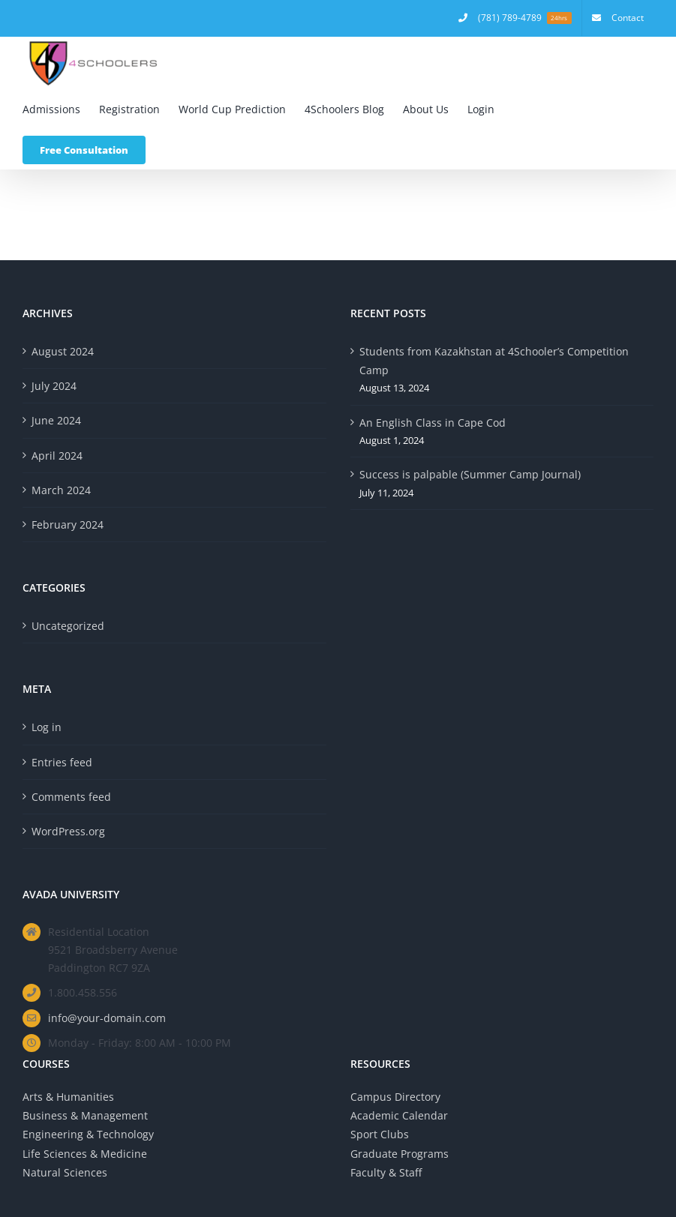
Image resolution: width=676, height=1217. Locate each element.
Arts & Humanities (68, 1097)
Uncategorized (68, 626)
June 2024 (56, 420)
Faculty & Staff (386, 1172)
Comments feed (71, 797)
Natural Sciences (65, 1172)
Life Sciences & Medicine (85, 1154)
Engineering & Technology (88, 1134)
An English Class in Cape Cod (432, 422)
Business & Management (85, 1115)
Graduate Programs (399, 1154)
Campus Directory (395, 1097)
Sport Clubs (379, 1134)
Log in (47, 727)
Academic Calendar (399, 1115)
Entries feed (62, 762)
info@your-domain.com (107, 1018)
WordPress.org (68, 831)
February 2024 (68, 524)
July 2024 (54, 386)
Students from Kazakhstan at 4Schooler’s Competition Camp (494, 360)
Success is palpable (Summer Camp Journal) (470, 474)
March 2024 (61, 490)
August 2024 (63, 351)
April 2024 (57, 455)
